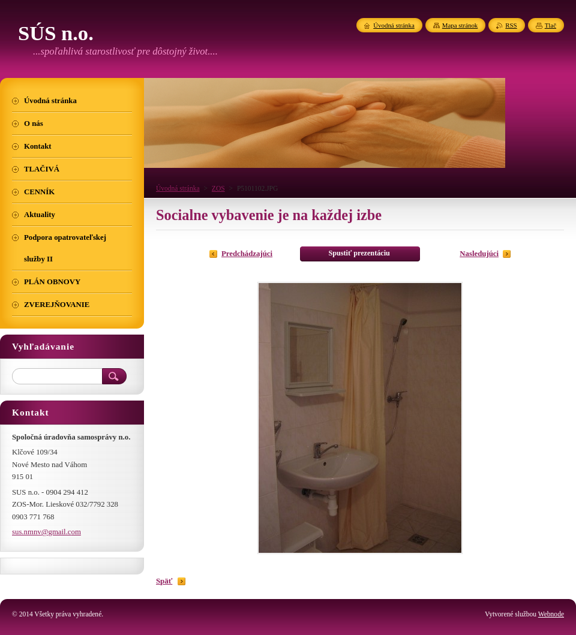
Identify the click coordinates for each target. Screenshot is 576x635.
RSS (511, 25)
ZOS (218, 188)
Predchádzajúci (246, 253)
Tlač (550, 25)
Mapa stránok (460, 25)
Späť (164, 581)
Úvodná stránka (178, 188)
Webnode (551, 614)
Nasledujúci (479, 253)
